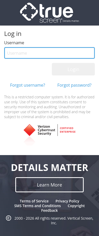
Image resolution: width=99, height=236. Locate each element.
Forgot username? (27, 85)
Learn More (49, 185)
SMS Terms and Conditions (37, 205)
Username (14, 43)
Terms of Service (34, 201)
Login (73, 69)
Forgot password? (74, 85)
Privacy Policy (67, 201)
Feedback (49, 210)
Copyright (76, 205)
